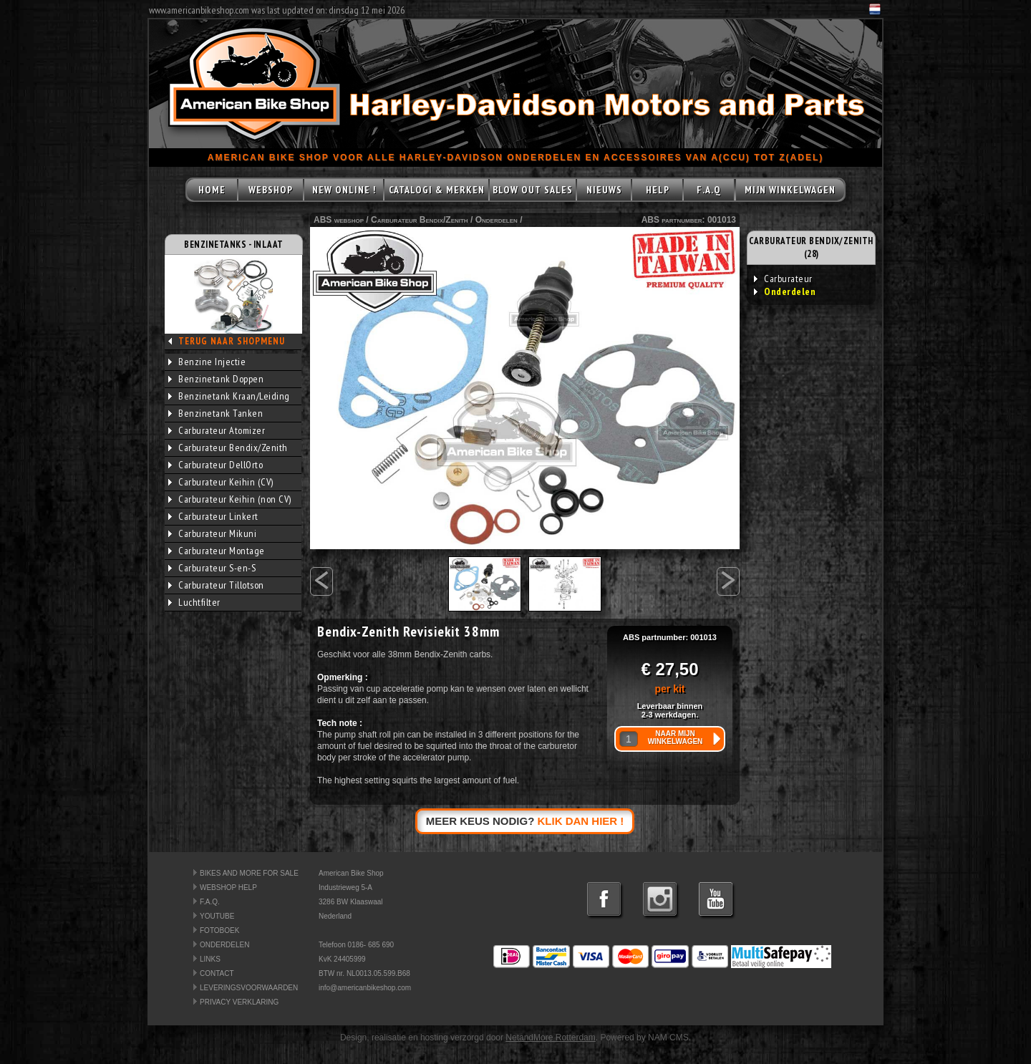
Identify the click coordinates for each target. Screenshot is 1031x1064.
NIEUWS (604, 189)
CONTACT (217, 973)
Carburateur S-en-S (212, 567)
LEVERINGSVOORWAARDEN (249, 988)
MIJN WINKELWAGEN (790, 189)
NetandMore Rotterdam (550, 1037)
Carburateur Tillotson (216, 585)
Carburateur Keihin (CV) (221, 481)
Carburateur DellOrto (215, 464)
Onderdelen (496, 220)
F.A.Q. (210, 902)
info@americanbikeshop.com (365, 988)
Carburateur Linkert (213, 516)
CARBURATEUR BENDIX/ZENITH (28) (811, 247)
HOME (212, 189)
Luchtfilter (194, 602)
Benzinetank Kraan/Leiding (229, 396)
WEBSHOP (270, 189)
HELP (657, 189)
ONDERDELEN (224, 945)
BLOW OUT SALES (533, 189)
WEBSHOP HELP (228, 887)
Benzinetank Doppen (215, 378)
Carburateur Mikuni (212, 533)
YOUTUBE (217, 916)
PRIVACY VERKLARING (239, 1002)
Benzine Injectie (207, 361)
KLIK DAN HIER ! (581, 821)
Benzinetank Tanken (215, 413)
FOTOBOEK (219, 930)
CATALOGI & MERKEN (437, 189)
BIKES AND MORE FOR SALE (249, 873)
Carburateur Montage (216, 550)
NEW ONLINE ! (344, 189)
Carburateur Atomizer (216, 430)
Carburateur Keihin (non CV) (229, 499)
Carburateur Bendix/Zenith (228, 447)
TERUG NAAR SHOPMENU (231, 341)
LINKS (210, 959)
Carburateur (783, 278)
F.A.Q (709, 189)
